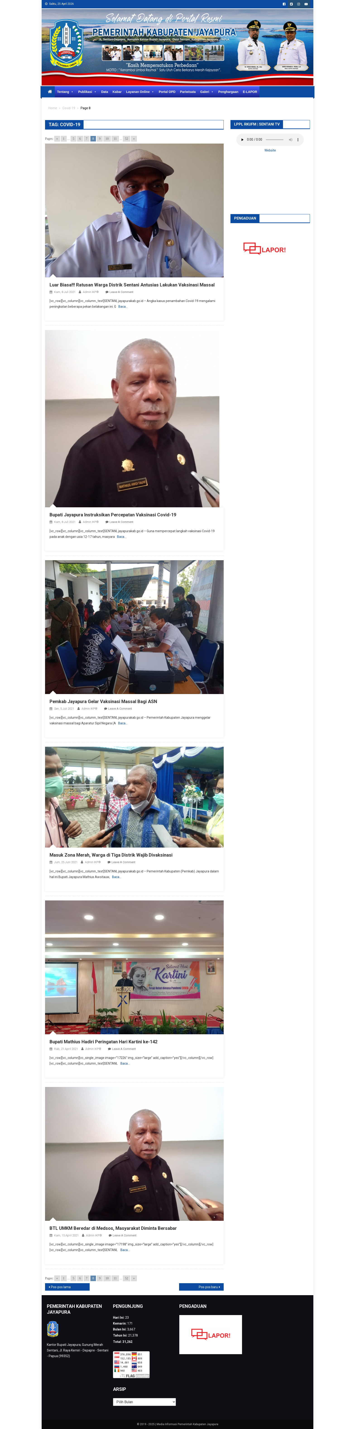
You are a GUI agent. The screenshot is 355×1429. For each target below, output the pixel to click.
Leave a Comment (121, 292)
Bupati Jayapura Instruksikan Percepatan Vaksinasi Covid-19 (113, 514)
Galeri (207, 92)
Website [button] (270, 150)
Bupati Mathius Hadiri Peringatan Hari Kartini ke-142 (103, 1041)
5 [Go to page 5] (73, 138)
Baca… (123, 306)
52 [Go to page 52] (126, 138)
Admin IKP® (91, 292)
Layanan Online (140, 92)
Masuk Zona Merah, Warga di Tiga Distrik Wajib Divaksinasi (111, 855)
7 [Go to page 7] (86, 138)
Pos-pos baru (208, 1287)
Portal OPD (167, 92)
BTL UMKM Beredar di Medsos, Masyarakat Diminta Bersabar (113, 1228)
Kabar (117, 92)
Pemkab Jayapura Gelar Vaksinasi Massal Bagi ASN (103, 701)
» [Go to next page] (134, 138)
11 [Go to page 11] (115, 138)
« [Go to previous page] (57, 138)
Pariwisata (188, 92)
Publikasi (87, 92)
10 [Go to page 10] (107, 138)
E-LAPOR (250, 92)
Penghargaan (228, 92)
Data (104, 92)
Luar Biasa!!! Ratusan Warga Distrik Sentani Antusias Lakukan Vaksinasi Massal (132, 285)
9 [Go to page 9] (100, 138)
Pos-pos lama (61, 1287)
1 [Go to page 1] (64, 138)
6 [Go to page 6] (80, 138)
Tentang (65, 92)
